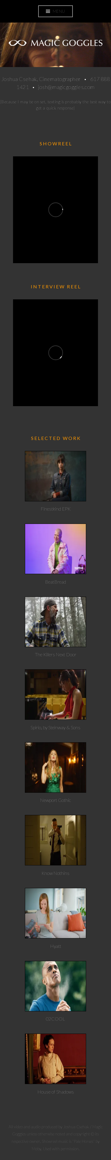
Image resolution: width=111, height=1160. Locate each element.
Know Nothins (55, 873)
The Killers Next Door (55, 654)
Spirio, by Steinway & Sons (55, 727)
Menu (59, 11)
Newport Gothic (55, 800)
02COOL (55, 1018)
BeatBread (55, 581)
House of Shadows (55, 1091)
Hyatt (55, 946)
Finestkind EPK (55, 508)
